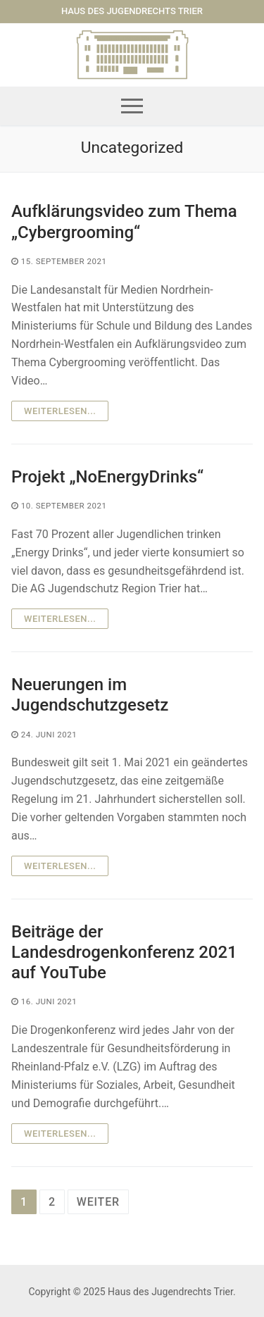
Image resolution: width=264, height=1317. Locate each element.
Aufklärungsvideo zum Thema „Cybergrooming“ (124, 221)
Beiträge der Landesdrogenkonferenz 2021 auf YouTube (124, 952)
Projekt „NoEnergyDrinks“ (107, 477)
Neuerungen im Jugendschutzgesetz (89, 695)
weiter (98, 1202)
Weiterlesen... (60, 411)
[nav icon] (132, 106)
